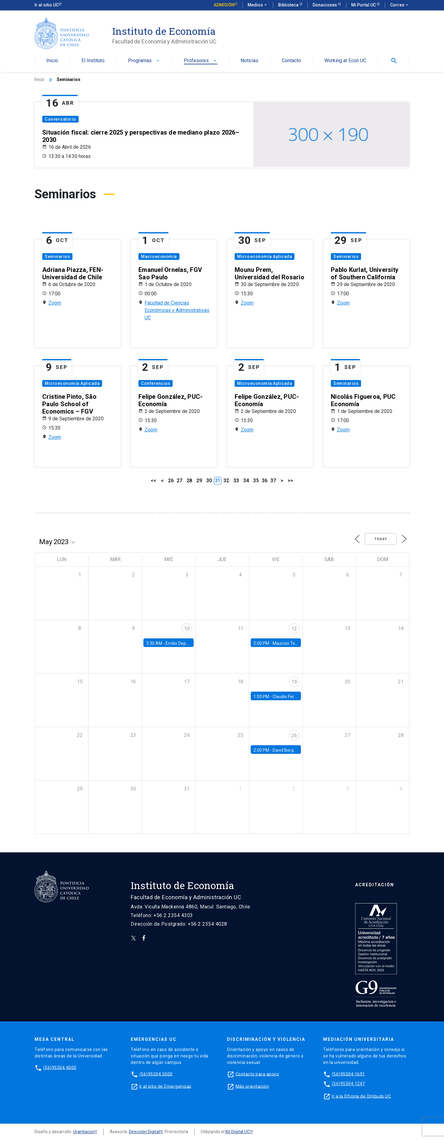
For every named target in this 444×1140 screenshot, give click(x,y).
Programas (144, 60)
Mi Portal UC (364, 4)
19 (294, 682)
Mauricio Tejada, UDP (293, 643)
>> (290, 480)
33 (236, 480)
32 (226, 480)
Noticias (249, 60)
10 (187, 629)
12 (294, 629)
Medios (258, 5)
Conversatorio (60, 119)
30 (209, 480)
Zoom (54, 303)
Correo (399, 5)
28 (189, 480)
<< (153, 480)
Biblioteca (288, 4)
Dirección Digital (144, 1131)
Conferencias (155, 383)
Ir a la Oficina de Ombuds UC (361, 1096)
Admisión (224, 4)
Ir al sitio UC (47, 4)
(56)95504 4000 (59, 1067)
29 (199, 480)
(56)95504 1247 (348, 1083)
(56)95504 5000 (156, 1073)
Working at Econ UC (345, 60)
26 (171, 480)
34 (246, 480)
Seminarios (57, 256)
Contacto (291, 60)
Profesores (200, 60)
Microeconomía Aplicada (264, 256)
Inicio (52, 60)
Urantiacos (83, 1131)
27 (179, 480)
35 (256, 480)
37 (273, 480)
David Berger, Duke (291, 750)
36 (264, 480)
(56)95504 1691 (348, 1073)
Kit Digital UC (237, 1131)
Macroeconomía (159, 256)
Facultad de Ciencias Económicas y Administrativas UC (177, 310)
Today (380, 539)
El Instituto (93, 60)
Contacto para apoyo (257, 1073)
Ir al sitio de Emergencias (165, 1086)
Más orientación (252, 1086)
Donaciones (325, 4)
